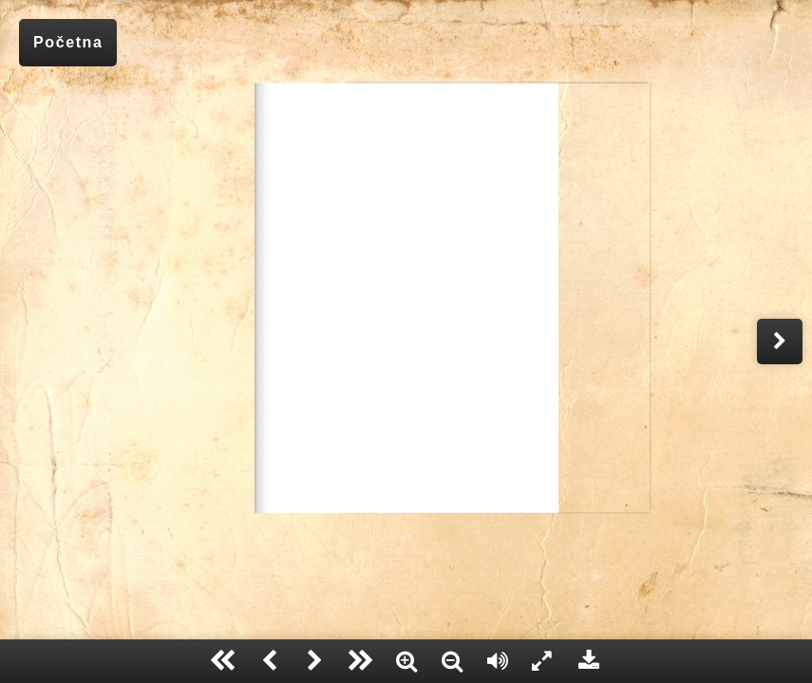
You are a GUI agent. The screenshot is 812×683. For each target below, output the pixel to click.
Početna (68, 42)
